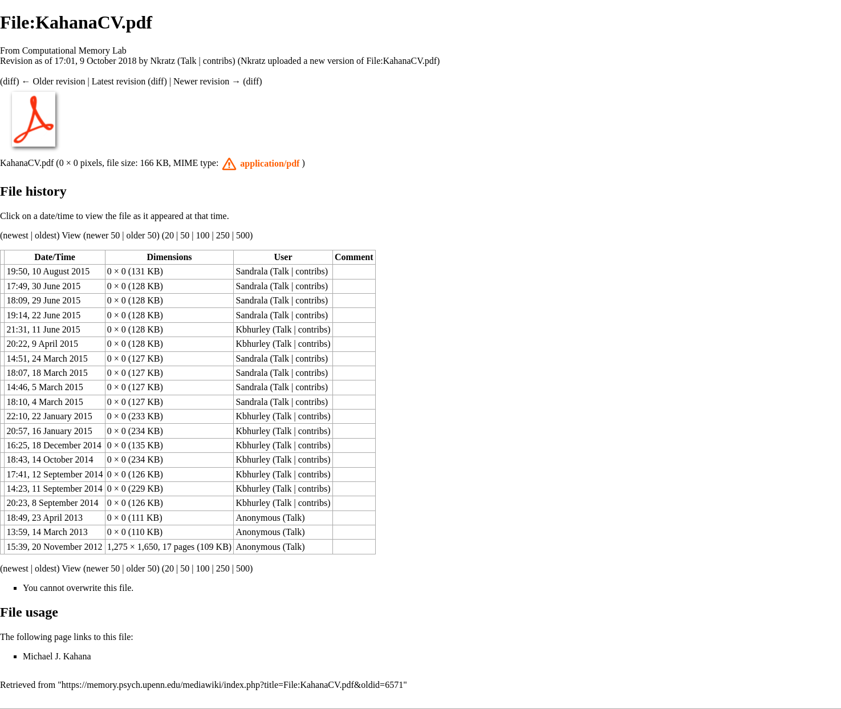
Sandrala (252, 271)
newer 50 (103, 235)
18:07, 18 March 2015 (47, 373)
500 (243, 235)
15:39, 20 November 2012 (55, 547)
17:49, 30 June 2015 (44, 286)
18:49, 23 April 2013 (45, 517)
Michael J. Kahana (57, 656)
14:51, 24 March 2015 (47, 358)
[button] (261, 163)
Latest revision (119, 81)
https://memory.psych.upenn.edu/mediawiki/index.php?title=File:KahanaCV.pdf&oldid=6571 (232, 685)
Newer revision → (207, 81)
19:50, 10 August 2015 (48, 271)
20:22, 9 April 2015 (42, 344)
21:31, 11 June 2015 (43, 329)
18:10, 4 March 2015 (45, 402)
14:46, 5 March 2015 (45, 387)
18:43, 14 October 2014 (50, 459)
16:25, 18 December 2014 (54, 445)
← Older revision (53, 81)
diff (9, 81)
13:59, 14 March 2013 (47, 532)
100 (202, 235)
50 (184, 235)
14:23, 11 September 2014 (55, 488)
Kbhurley (253, 329)
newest (15, 235)
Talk (188, 61)
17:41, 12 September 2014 (55, 474)
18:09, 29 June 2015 (44, 300)
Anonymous (258, 517)
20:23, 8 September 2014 (53, 503)
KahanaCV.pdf (27, 163)
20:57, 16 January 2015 (49, 431)
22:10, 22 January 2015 (49, 416)
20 (169, 235)
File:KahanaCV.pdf (401, 61)
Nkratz (163, 61)
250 (223, 235)
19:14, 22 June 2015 (44, 315)
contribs (218, 61)
